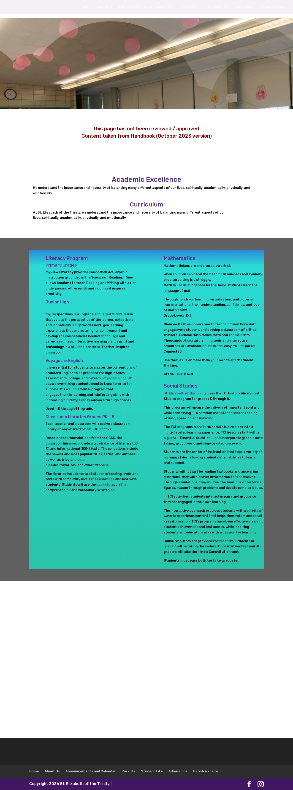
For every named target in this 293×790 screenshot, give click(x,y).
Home (85, 7)
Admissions (244, 7)
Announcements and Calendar (144, 7)
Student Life (217, 7)
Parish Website (273, 7)
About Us (104, 7)
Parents (189, 7)
